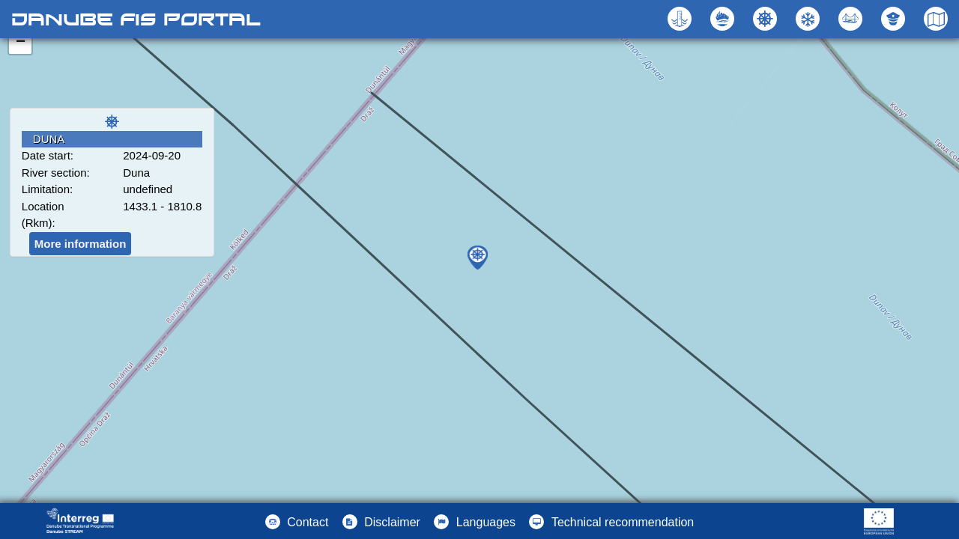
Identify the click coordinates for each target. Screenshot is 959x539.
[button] (852, 18)
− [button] (20, 42)
